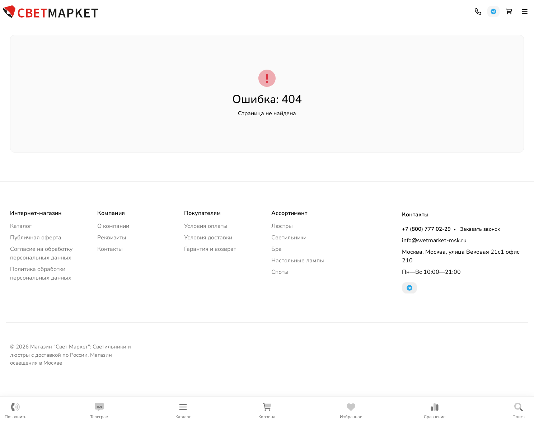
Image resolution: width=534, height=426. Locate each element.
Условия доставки (208, 280)
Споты (427, 55)
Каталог (21, 268)
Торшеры (186, 55)
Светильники (71, 55)
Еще (505, 55)
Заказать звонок (358, 9)
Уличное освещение (131, 55)
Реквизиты (111, 280)
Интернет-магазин (36, 255)
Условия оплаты (206, 268)
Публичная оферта (35, 280)
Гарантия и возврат (210, 291)
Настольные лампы (311, 55)
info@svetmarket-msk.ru (434, 282)
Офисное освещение (242, 55)
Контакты (135, 9)
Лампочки (466, 55)
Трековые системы (377, 55)
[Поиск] (314, 30)
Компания (22, 9)
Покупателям (202, 255)
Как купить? (61, 9)
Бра (276, 291)
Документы (102, 9)
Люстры (26, 55)
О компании (113, 268)
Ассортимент (289, 255)
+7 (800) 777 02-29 (304, 9)
